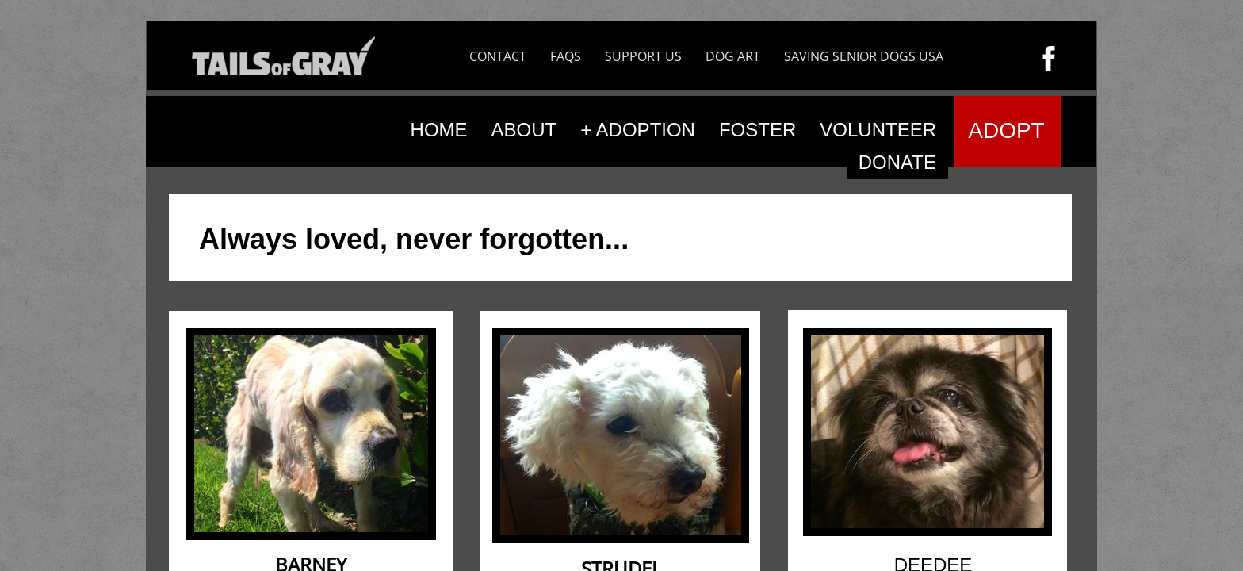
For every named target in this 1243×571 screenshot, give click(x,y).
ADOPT (1006, 130)
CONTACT (497, 56)
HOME (439, 129)
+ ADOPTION (637, 129)
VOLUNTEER (878, 129)
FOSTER (757, 129)
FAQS (565, 56)
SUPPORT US (643, 56)
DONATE (897, 162)
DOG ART (733, 56)
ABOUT (524, 129)
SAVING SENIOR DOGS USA (863, 56)
